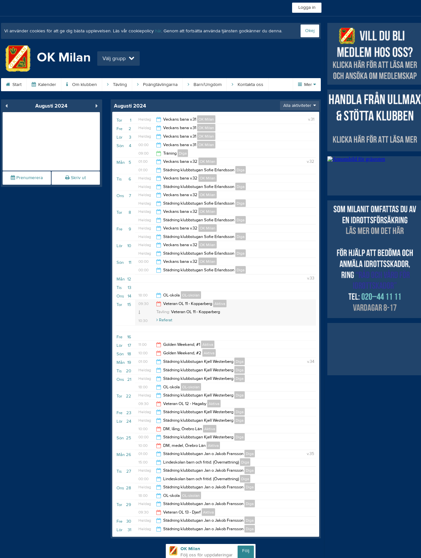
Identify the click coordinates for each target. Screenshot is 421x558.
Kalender (44, 85)
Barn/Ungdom (205, 85)
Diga (183, 153)
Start (14, 85)
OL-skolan (191, 295)
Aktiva (219, 303)
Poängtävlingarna (157, 85)
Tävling (117, 85)
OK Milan (206, 119)
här (158, 31)
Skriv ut (75, 178)
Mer (307, 85)
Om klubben (81, 85)
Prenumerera (27, 178)
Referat (164, 320)
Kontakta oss (247, 85)
